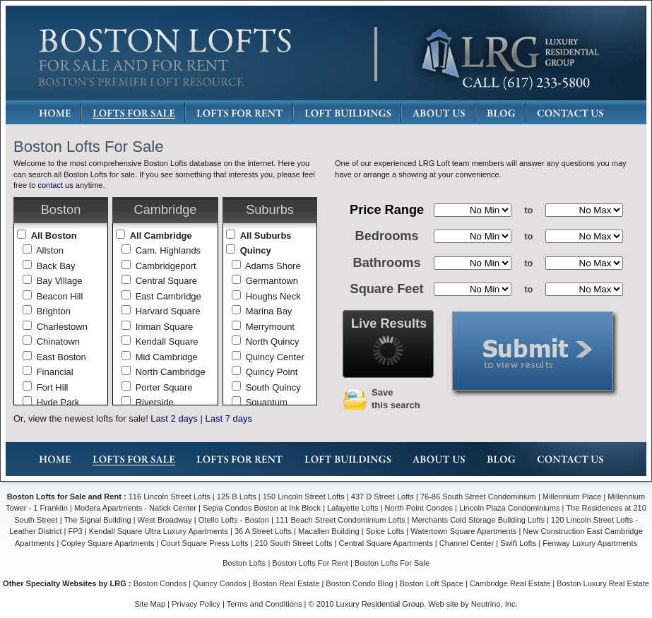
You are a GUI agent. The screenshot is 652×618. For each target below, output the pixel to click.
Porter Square (164, 387)
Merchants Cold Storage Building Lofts (478, 520)
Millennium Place (572, 496)
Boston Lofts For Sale (392, 563)
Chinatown (58, 341)
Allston (50, 250)
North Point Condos (419, 508)
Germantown (272, 280)
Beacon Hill (60, 296)
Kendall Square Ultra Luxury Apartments (158, 531)
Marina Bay (269, 311)
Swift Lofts (518, 543)
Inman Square (165, 326)
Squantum (267, 402)
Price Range (387, 210)
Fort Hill (53, 387)
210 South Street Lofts (294, 543)
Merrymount (270, 326)
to (528, 210)
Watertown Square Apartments (463, 531)
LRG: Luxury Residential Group (509, 54)
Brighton (54, 311)
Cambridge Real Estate (510, 583)
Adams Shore (273, 266)
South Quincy (273, 387)
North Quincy (273, 341)
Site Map (150, 604)
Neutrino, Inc (493, 604)
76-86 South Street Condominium (478, 496)
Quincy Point (272, 372)
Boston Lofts (244, 563)
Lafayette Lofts (352, 508)
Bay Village (60, 280)
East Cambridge (168, 296)
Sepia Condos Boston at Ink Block (262, 508)
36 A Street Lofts (263, 531)
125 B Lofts (236, 496)
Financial (55, 372)
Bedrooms (387, 236)
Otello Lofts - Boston (234, 520)
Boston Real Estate (286, 583)
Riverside (155, 402)
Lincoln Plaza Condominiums (509, 508)
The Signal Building (97, 520)
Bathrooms (387, 263)
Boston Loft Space (431, 583)
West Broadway (165, 520)
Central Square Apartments (386, 543)
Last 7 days (228, 418)
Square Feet (387, 289)
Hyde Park (58, 402)
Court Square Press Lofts (205, 543)
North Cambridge (171, 372)
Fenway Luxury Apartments (590, 543)
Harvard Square (168, 311)
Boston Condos (160, 583)
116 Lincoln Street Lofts (170, 496)
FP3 (77, 531)
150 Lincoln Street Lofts (304, 496)
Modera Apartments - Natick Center (135, 508)
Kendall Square (167, 341)
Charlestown (62, 326)
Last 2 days (174, 418)
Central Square (166, 280)
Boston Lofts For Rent (310, 563)
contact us (55, 185)
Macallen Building (329, 531)
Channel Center (466, 543)
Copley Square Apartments (107, 543)
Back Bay (56, 266)
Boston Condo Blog (359, 583)
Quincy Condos (220, 583)
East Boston (61, 357)
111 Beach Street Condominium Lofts (340, 520)
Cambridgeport (166, 266)
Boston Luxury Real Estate (603, 583)
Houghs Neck (273, 296)
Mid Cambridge (167, 357)
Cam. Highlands (168, 250)
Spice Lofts (385, 531)
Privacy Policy (196, 604)
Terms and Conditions (264, 604)
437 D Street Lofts (382, 496)
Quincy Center (275, 357)
